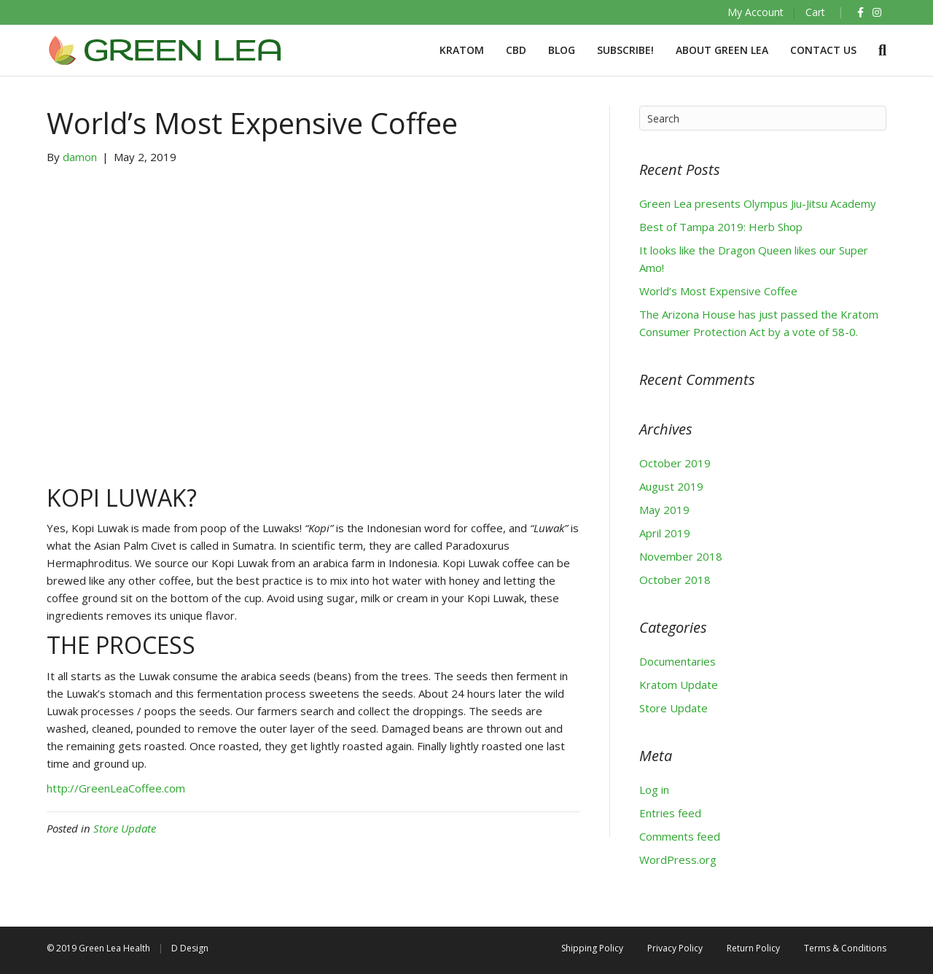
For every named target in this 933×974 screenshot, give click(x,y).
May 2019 (664, 509)
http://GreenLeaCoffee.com (116, 788)
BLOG (561, 50)
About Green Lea (722, 50)
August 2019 (671, 486)
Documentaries (677, 661)
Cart (815, 12)
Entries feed (670, 813)
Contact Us (823, 50)
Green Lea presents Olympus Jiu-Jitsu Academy (757, 203)
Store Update (124, 828)
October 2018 (675, 579)
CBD (516, 50)
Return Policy (753, 948)
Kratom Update (678, 684)
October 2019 (675, 463)
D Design (189, 948)
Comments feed (679, 836)
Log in (654, 789)
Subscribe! (625, 50)
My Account (755, 12)
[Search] (876, 50)
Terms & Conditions (845, 948)
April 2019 (664, 533)
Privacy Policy (675, 948)
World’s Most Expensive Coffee (718, 291)
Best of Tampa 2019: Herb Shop (721, 226)
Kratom (462, 50)
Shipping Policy (592, 948)
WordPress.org (678, 859)
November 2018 (680, 556)
